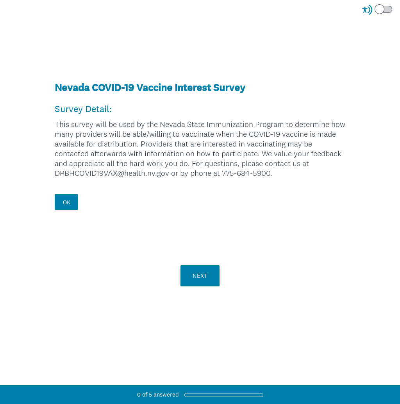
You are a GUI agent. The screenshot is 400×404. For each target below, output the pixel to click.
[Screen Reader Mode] (377, 10)
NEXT (200, 275)
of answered (158, 394)
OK (66, 202)
